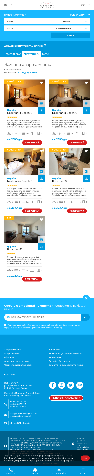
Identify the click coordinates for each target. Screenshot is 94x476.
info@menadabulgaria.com (23, 413)
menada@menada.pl (20, 416)
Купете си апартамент (66, 398)
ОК (85, 458)
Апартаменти (31, 54)
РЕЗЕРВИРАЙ (32, 142)
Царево (11, 110)
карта (45, 54)
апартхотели (13, 54)
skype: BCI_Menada (20, 423)
